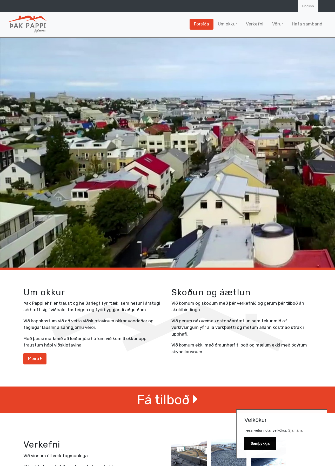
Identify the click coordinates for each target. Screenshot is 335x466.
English (308, 6)
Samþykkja (260, 443)
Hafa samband (307, 23)
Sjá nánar (296, 430)
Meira (35, 358)
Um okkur (227, 23)
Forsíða (201, 23)
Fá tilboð (167, 400)
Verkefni (254, 23)
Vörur (277, 23)
